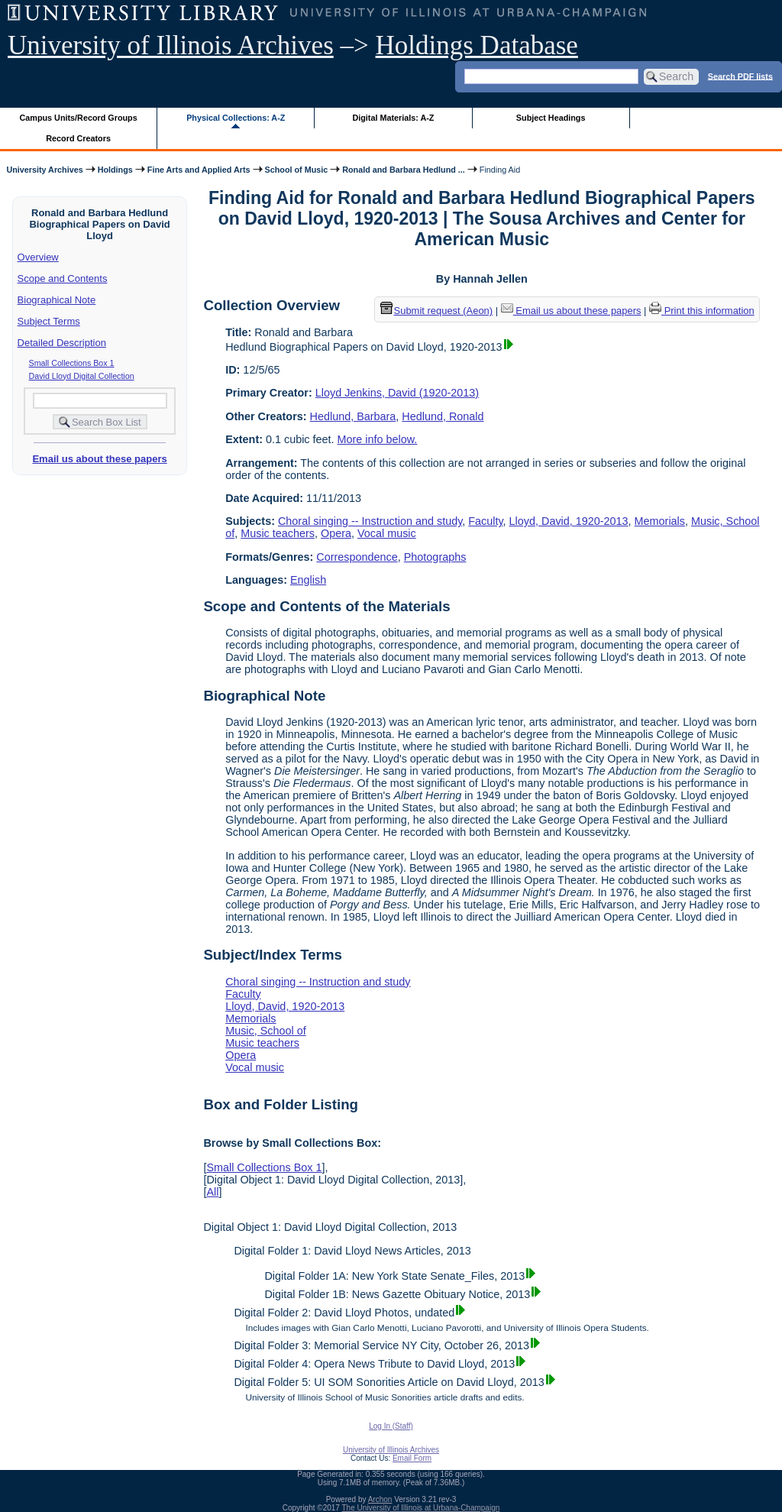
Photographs (435, 557)
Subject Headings (551, 117)
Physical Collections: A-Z (235, 117)
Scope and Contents (63, 278)
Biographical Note (57, 300)
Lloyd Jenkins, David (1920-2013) (397, 393)
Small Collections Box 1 (72, 362)
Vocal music (386, 533)
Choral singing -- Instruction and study (370, 521)
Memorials (660, 521)
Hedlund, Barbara (353, 416)
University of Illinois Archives (171, 45)
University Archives (44, 169)
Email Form (412, 1458)
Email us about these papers (99, 459)
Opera (336, 533)
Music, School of (265, 1031)
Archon (380, 1499)
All (212, 1192)
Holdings (115, 169)
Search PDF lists (740, 75)
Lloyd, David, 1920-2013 (569, 521)
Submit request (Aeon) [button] (436, 310)
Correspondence (356, 557)
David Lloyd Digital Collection (81, 375)
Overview (38, 257)
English (308, 580)
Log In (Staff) (391, 1426)
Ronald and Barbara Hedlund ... (403, 169)
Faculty (485, 521)
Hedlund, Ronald (442, 416)
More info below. (378, 439)
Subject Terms (49, 321)
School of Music (296, 169)
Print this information (702, 310)
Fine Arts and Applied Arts (198, 169)
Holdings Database (477, 45)
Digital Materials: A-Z (393, 117)
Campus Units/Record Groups (78, 117)
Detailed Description (62, 342)
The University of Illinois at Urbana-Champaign (421, 1508)
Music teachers (278, 533)
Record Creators (78, 138)
